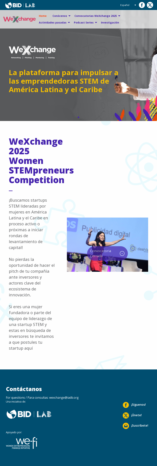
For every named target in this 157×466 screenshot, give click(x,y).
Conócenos (60, 16)
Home (43, 16)
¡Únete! (132, 415)
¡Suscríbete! (135, 426)
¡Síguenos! (134, 405)
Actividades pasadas (53, 22)
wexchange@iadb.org (64, 398)
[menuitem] (43, 16)
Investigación (110, 22)
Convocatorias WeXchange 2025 (95, 16)
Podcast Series (84, 22)
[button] (78, 117)
